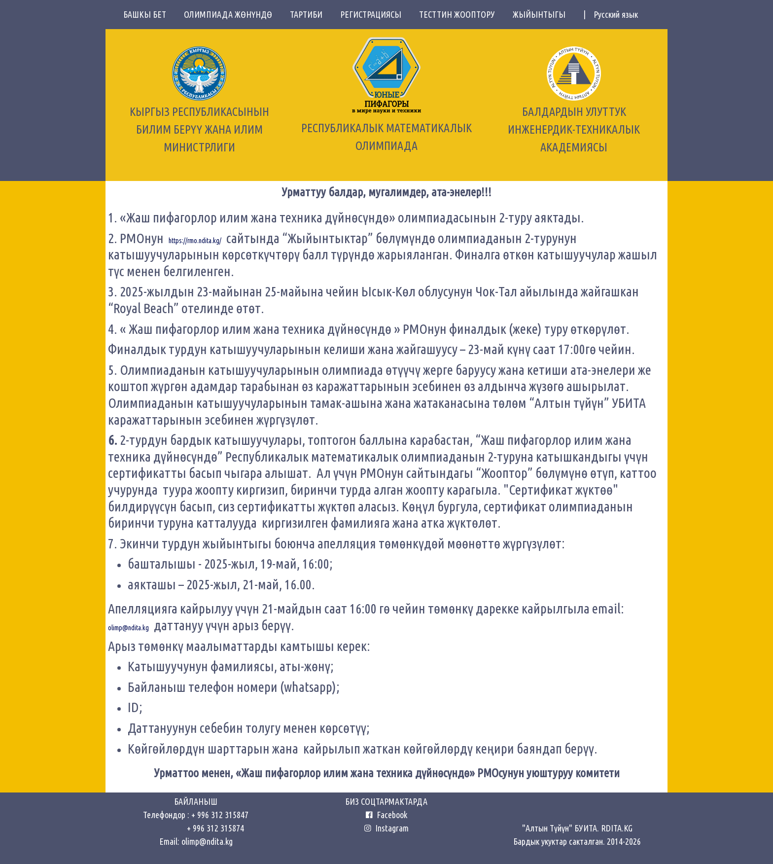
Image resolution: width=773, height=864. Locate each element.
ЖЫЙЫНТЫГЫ (544, 14)
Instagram (386, 828)
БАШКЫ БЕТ (149, 14)
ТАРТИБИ (311, 14)
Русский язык (616, 14)
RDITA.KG (616, 828)
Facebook (390, 815)
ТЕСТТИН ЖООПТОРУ (462, 14)
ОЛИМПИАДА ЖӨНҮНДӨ (233, 14)
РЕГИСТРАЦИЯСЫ (375, 14)
